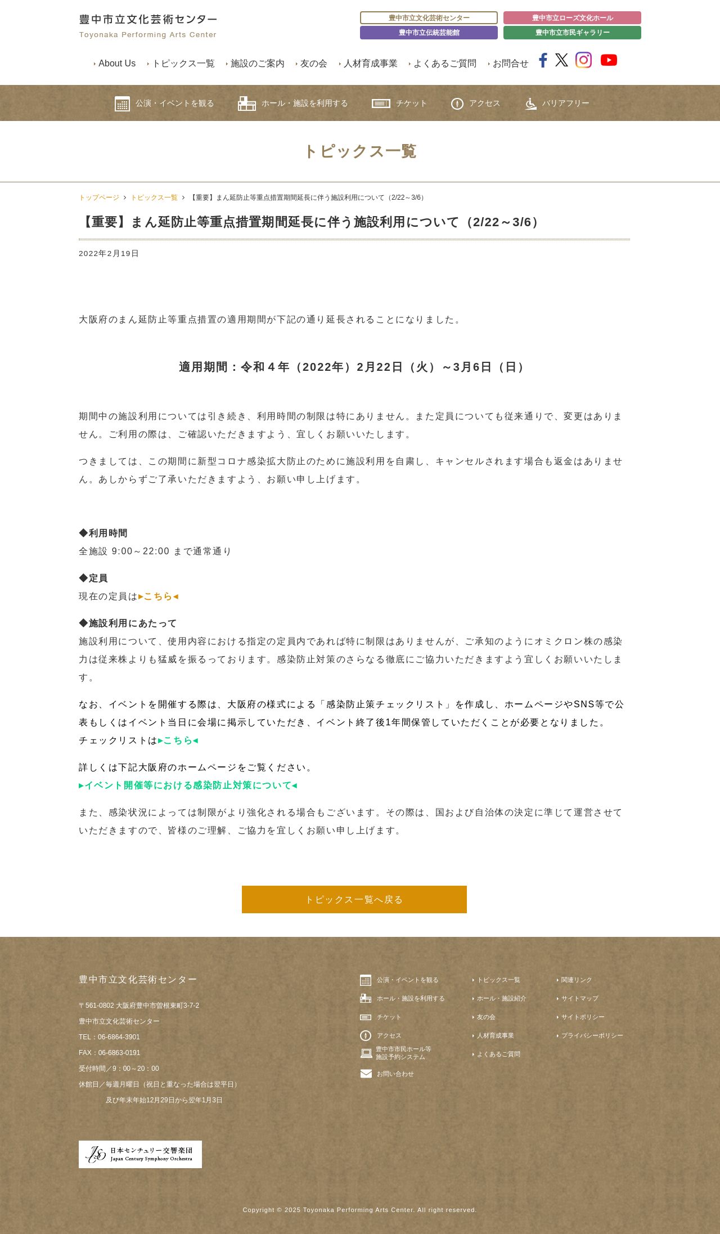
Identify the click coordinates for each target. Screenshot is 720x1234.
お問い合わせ (395, 1073)
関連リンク (576, 979)
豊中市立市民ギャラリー (573, 33)
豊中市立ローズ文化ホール (572, 18)
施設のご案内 (258, 63)
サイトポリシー (583, 1016)
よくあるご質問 (444, 63)
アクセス (476, 104)
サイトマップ (579, 998)
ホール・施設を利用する (293, 103)
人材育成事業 (371, 63)
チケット (400, 103)
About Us (117, 63)
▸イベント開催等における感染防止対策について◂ (188, 785)
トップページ (99, 197)
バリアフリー (557, 104)
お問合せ (511, 63)
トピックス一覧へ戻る (354, 899)
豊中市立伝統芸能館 (429, 33)
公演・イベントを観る (164, 103)
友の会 (313, 63)
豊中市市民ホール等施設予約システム (403, 1052)
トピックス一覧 (183, 63)
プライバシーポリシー (592, 1035)
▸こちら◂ (158, 596)
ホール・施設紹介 (501, 998)
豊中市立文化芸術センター (429, 18)
